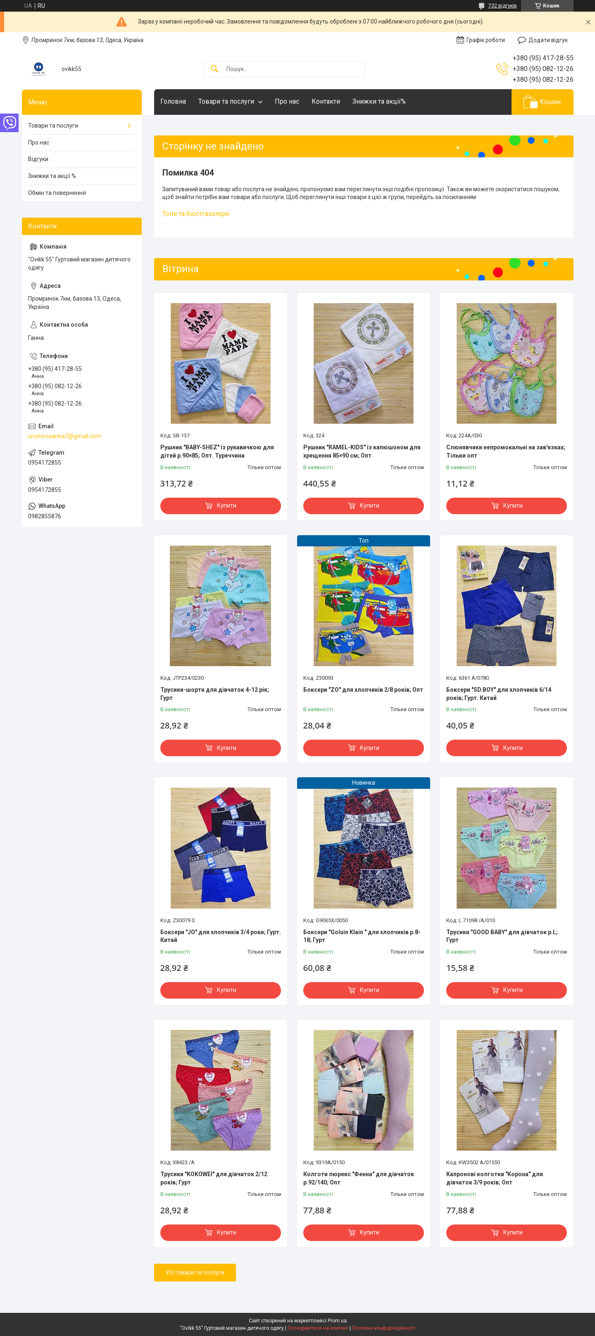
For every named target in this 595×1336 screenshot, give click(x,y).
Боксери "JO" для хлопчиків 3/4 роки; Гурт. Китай (220, 936)
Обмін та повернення (57, 193)
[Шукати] (214, 69)
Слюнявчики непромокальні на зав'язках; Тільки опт (505, 451)
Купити (226, 505)
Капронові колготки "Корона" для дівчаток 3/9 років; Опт (494, 1178)
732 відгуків (502, 6)
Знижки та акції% (379, 101)
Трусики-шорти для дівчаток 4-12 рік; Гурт (214, 693)
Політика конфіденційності (383, 1328)
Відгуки (38, 159)
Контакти (326, 101)
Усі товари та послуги (195, 1272)
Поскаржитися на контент (318, 1328)
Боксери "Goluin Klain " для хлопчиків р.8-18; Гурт (362, 936)
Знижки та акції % (52, 176)
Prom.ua (337, 1321)
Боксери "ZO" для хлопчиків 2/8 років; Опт (363, 689)
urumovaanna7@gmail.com (64, 436)
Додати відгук (548, 40)
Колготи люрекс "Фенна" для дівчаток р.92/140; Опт (358, 1178)
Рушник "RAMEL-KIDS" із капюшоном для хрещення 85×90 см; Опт (362, 451)
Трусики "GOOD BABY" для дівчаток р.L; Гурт (502, 936)
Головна (173, 101)
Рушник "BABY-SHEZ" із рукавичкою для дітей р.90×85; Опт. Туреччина (217, 451)
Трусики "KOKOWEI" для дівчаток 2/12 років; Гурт (213, 1178)
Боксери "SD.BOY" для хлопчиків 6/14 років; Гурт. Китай (498, 693)
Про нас (287, 101)
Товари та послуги (226, 101)
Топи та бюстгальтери (195, 214)
